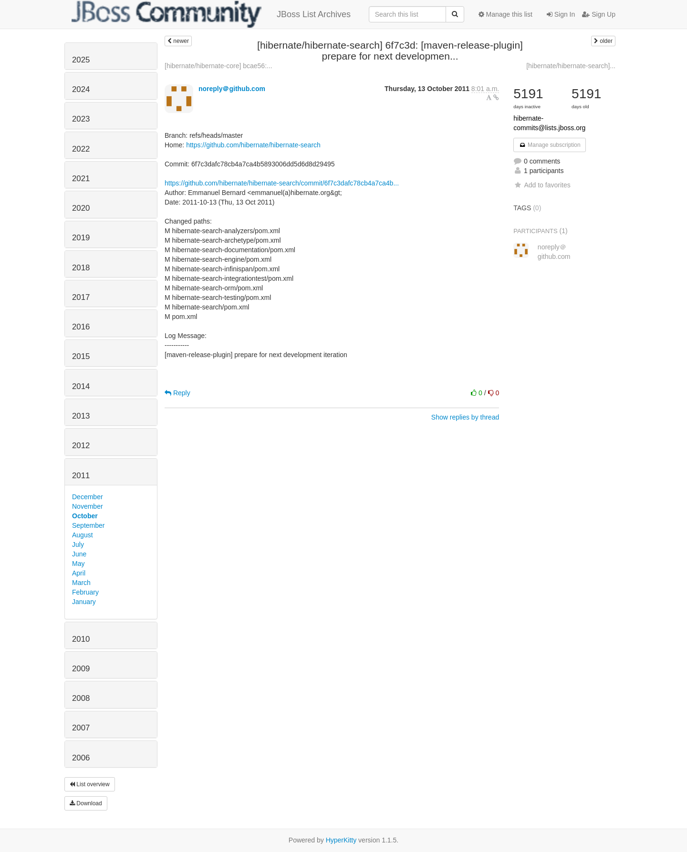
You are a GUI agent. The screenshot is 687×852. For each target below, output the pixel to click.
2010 (81, 639)
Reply (177, 393)
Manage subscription (550, 145)
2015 (81, 356)
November (87, 506)
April (78, 573)
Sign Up (598, 14)
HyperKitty (341, 840)
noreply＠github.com (231, 88)
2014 (81, 386)
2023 (81, 118)
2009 (81, 668)
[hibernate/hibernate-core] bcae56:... (218, 66)
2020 (81, 208)
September (88, 525)
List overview (90, 784)
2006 (81, 757)
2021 (81, 178)
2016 (81, 326)
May (78, 563)
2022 (81, 149)
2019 (81, 237)
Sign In (561, 14)
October (85, 516)
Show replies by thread (465, 417)
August (82, 535)
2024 (81, 89)
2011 (81, 475)
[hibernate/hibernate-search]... (570, 66)
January (84, 602)
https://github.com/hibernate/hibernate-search (253, 145)
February (85, 592)
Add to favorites (541, 185)
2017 (81, 297)
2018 (81, 267)
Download (86, 803)
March (81, 582)
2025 (81, 59)
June (79, 554)
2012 (81, 445)
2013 (81, 416)
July (78, 544)
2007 (81, 727)
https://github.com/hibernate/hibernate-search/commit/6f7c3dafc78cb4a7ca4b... (282, 183)
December (87, 497)
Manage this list (505, 14)
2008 (81, 698)
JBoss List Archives (211, 14)
